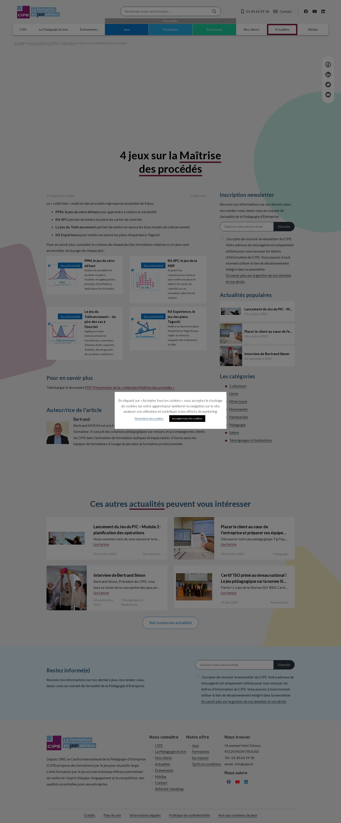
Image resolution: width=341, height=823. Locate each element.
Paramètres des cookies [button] (149, 418)
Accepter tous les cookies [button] (187, 418)
